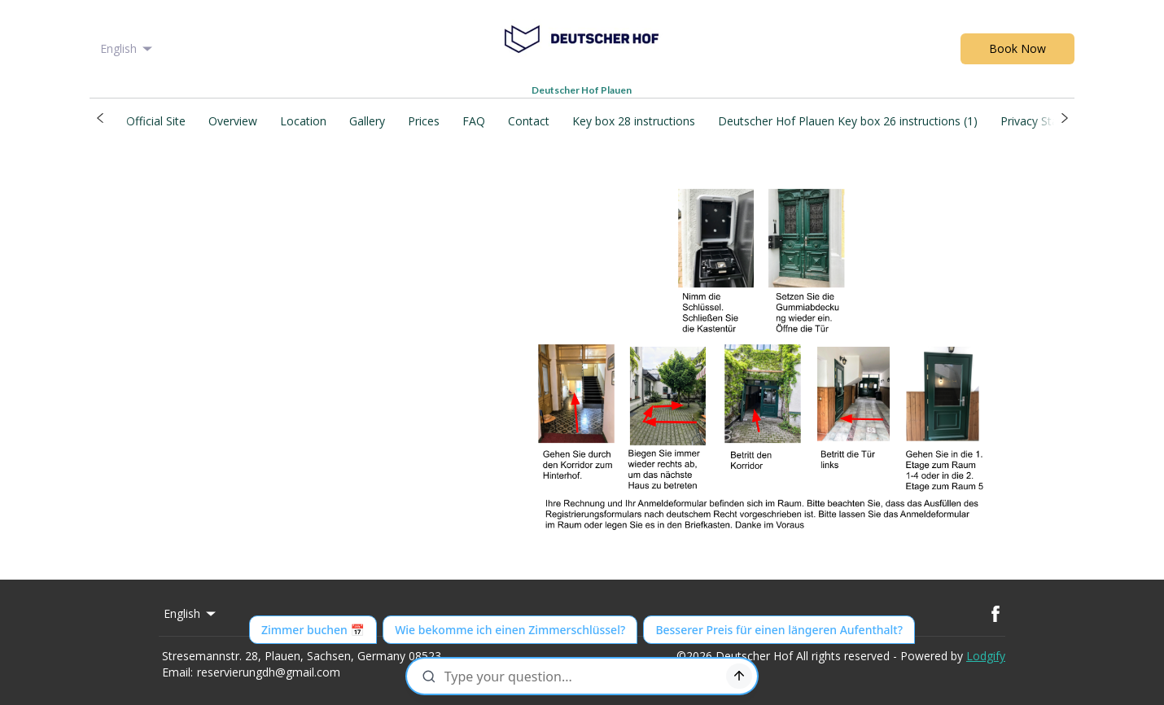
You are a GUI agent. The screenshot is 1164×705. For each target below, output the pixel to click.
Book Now (1017, 48)
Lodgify (985, 655)
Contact (528, 121)
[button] (100, 118)
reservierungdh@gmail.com (268, 672)
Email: (177, 672)
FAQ (473, 121)
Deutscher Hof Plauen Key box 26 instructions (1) (848, 121)
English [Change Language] (127, 48)
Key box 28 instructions (633, 121)
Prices (424, 121)
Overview (232, 121)
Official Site (156, 121)
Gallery (367, 121)
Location (303, 121)
